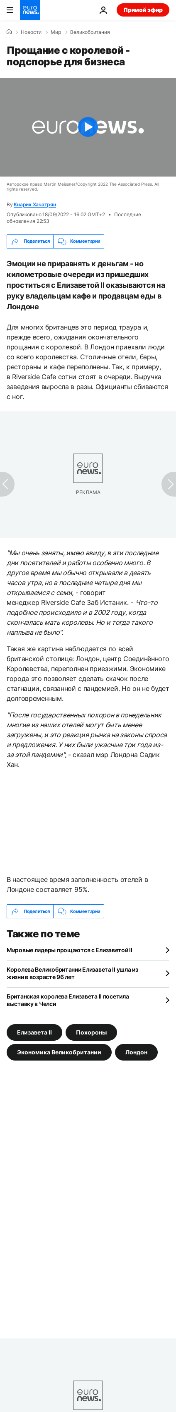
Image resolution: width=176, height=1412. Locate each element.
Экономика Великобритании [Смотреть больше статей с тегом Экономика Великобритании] (59, 1052)
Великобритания (90, 32)
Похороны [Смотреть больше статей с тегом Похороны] (91, 1032)
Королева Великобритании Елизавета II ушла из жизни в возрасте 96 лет (72, 973)
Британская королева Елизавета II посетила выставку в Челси (68, 1000)
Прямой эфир (143, 9)
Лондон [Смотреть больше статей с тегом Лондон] (136, 1052)
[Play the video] (88, 127)
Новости (31, 32)
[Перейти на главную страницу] (30, 10)
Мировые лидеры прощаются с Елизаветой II (69, 949)
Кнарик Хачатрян (35, 204)
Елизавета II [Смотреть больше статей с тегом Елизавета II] (34, 1032)
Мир (56, 32)
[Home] (9, 32)
